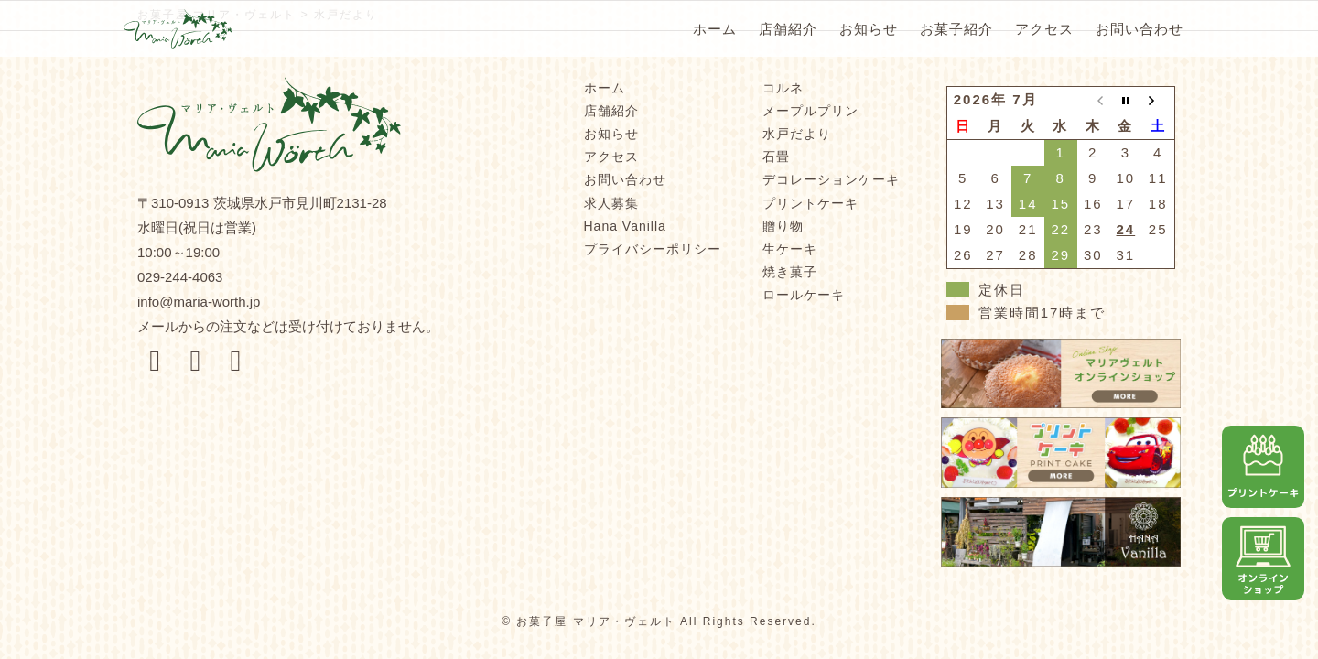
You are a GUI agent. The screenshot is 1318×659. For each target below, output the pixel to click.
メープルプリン (810, 110)
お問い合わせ (1139, 29)
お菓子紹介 (956, 29)
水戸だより (796, 133)
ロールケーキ (803, 294)
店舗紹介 (788, 29)
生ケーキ (789, 249)
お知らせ (868, 29)
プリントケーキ (810, 203)
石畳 (776, 156)
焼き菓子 (789, 272)
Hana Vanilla (625, 226)
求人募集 (611, 203)
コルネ (783, 88)
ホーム (715, 29)
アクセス (1044, 29)
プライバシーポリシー (652, 249)
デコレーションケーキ (831, 179)
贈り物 (783, 226)
